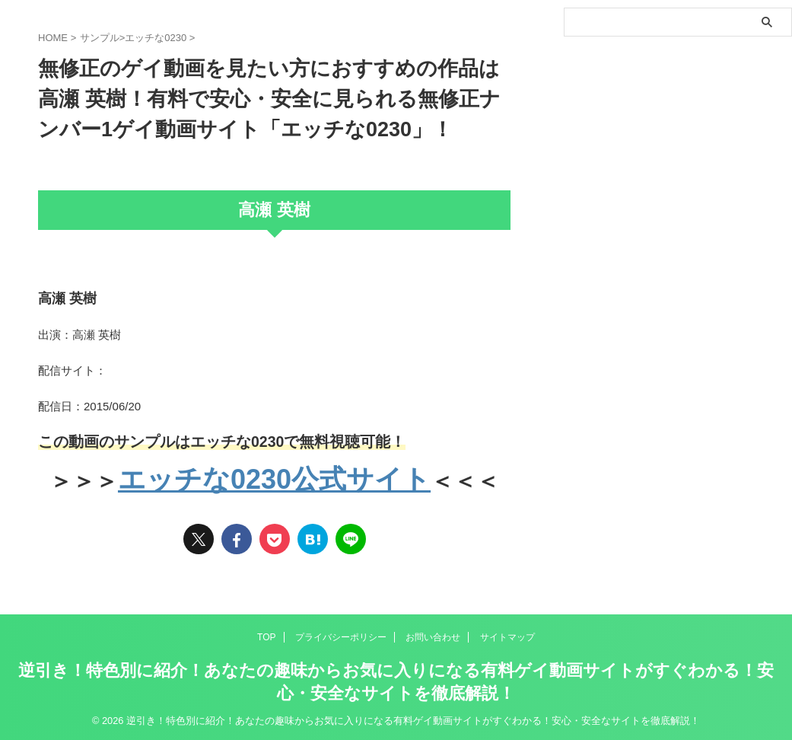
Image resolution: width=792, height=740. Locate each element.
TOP (266, 635)
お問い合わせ (433, 635)
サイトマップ (507, 635)
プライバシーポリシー (340, 635)
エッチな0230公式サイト (275, 478)
